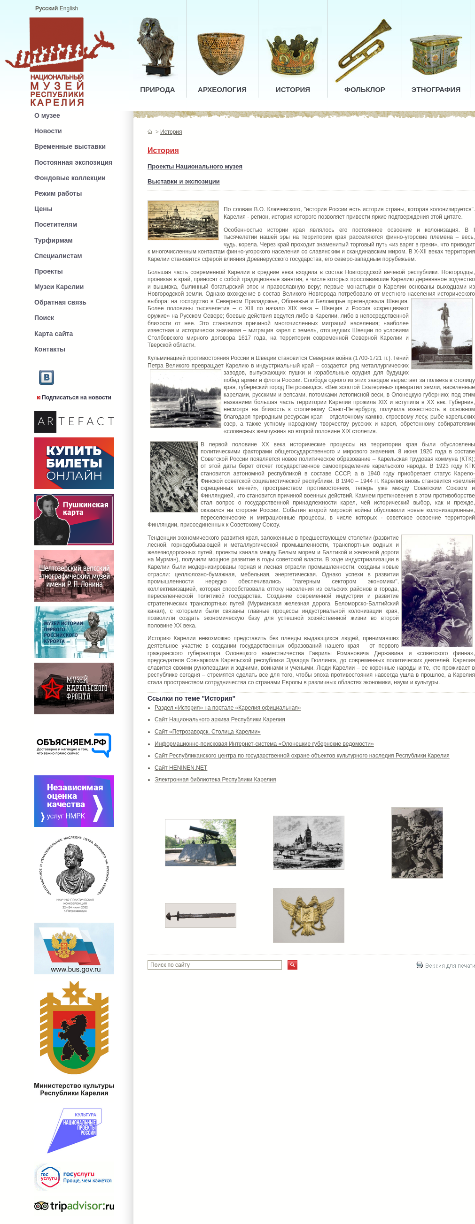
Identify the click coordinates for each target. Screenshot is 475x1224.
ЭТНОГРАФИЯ (436, 89)
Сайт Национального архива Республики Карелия (220, 719)
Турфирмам (53, 240)
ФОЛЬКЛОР (364, 89)
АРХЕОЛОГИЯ (222, 89)
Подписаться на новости (76, 397)
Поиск (44, 317)
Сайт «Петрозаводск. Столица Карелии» (208, 731)
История (171, 132)
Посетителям (55, 224)
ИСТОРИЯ (293, 89)
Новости (48, 131)
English (69, 8)
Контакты (49, 349)
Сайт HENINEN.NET (181, 768)
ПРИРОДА (157, 89)
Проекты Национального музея (195, 166)
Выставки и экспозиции (184, 181)
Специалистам (58, 256)
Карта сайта (53, 333)
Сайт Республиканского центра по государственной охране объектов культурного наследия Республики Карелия (302, 755)
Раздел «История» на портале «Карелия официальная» (228, 707)
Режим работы (58, 193)
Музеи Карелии (59, 287)
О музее (47, 115)
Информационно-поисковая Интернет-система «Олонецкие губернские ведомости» (264, 744)
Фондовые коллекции (70, 178)
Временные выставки (70, 146)
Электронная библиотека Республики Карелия (215, 779)
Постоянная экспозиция (73, 162)
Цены (43, 209)
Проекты (48, 271)
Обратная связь (60, 302)
